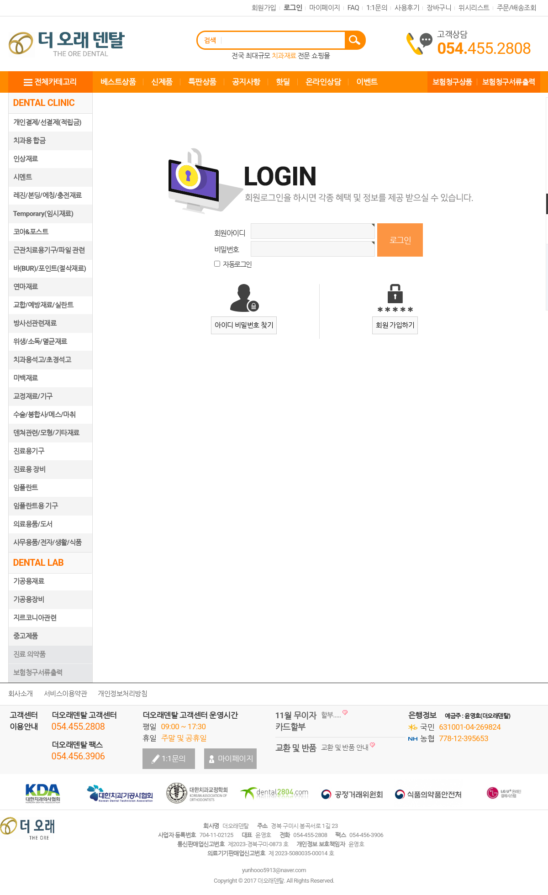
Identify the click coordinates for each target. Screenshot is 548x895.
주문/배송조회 (517, 8)
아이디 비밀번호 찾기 (244, 325)
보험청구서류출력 (508, 82)
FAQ (353, 8)
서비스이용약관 (65, 694)
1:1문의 (376, 8)
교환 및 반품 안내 (345, 747)
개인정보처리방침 (122, 694)
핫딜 (283, 81)
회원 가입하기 (395, 325)
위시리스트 (474, 8)
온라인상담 (323, 81)
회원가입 (264, 8)
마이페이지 (324, 8)
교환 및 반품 (295, 748)
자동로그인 (237, 264)
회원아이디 (229, 233)
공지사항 (246, 81)
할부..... (331, 715)
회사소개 (20, 694)
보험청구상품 (452, 82)
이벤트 (367, 81)
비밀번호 (226, 249)
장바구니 (439, 8)
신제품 (162, 81)
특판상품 (202, 81)
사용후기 (407, 8)
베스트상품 (118, 81)
